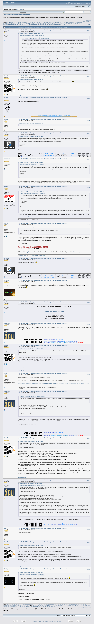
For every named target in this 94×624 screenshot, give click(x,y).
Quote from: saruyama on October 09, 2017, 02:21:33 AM (33, 37)
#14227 (88, 187)
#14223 (88, 98)
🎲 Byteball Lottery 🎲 (23, 255)
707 (25, 23)
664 (14, 22)
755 (45, 24)
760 (56, 24)
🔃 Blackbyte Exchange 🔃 (38, 255)
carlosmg (6, 30)
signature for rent (54, 220)
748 (31, 24)
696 (81, 22)
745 (25, 24)
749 (33, 24)
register (21, 9)
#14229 (88, 259)
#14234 (88, 374)
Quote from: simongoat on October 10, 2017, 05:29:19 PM (30, 441)
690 (69, 22)
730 (73, 23)
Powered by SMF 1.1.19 (38, 621)
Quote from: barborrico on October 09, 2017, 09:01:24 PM (30, 572)
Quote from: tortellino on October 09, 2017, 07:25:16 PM (30, 136)
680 (48, 22)
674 (35, 22)
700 (10, 23)
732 (77, 23)
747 (29, 24)
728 (69, 23)
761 (58, 24)
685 (58, 22)
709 (29, 23)
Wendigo (6, 568)
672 (31, 22)
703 (16, 23)
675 (37, 22)
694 (77, 22)
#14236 (88, 438)
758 (52, 24)
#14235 (88, 392)
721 (54, 23)
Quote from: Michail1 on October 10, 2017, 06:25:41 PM (30, 483)
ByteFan (6, 302)
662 (10, 22)
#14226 (88, 159)
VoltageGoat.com (22, 95)
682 (52, 22)
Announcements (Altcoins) (33, 17)
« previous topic (81, 607)
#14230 (88, 280)
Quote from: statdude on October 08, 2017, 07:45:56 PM (33, 575)
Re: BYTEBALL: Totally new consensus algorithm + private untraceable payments (44, 30)
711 (33, 23)
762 (60, 24)
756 (47, 24)
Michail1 (6, 76)
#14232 (88, 324)
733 (79, 23)
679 (46, 22)
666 (19, 22)
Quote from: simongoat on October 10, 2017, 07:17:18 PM (30, 545)
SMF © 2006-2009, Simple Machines (53, 621)
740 (14, 24)
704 (18, 23)
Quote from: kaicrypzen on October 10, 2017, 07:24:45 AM (31, 190)
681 (50, 22)
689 (67, 22)
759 (54, 24)
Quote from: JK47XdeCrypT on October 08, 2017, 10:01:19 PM (35, 38)
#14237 (88, 480)
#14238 (88, 529)
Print (89, 24)
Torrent (23, 12)
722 (56, 23)
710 (31, 23)
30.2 (21, 12)
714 (40, 23)
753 (41, 24)
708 (27, 23)
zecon (5, 373)
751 (37, 24)
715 (42, 23)
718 (48, 23)
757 (50, 24)
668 (23, 22)
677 (42, 22)
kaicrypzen (7, 158)
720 (52, 23)
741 (16, 24)
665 (16, 22)
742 (18, 24)
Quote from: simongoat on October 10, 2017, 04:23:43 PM (30, 348)
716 (44, 23)
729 (71, 23)
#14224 (88, 120)
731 (75, 23)
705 (20, 23)
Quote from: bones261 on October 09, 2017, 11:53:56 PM (30, 79)
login (17, 9)
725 (63, 23)
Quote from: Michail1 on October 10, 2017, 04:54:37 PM (30, 394)
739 (12, 24)
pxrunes (6, 223)
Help (11, 14)
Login (19, 14)
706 (22, 23)
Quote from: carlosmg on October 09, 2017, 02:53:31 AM (32, 35)
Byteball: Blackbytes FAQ (26, 216)
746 (27, 24)
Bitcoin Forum (6, 17)
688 (65, 22)
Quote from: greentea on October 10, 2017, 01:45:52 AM (30, 123)
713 (38, 23)
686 (60, 22)
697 (4, 23)
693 (75, 22)
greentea (6, 97)
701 (12, 23)
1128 (63, 24)
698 (6, 23)
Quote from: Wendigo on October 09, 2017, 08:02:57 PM (32, 574)
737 (8, 24)
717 (46, 23)
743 (20, 24)
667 (21, 22)
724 (61, 23)
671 (29, 22)
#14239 (88, 542)
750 (35, 24)
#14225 (88, 133)
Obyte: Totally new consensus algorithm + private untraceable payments (61, 17)
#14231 (88, 302)
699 (8, 23)
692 (73, 22)
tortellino (6, 133)
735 (4, 24)
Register (23, 14)
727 (67, 23)
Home (7, 14)
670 (27, 22)
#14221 (88, 30)
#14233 (88, 346)
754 (43, 24)
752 (39, 24)
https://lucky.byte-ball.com (80, 252)
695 (79, 22)
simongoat (7, 323)
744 (22, 24)
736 (6, 24)
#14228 (88, 224)
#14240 (88, 569)
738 (10, 24)
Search (15, 14)
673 (33, 22)
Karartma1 (6, 280)
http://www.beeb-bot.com (54, 312)
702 (14, 23)
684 (56, 22)
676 (39, 22)
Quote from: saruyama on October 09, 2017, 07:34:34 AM (30, 33)
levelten (6, 119)
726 (65, 23)
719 (50, 23)
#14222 (88, 76)
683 (54, 22)
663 (12, 22)
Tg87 (5, 528)
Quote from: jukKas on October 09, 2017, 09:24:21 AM (30, 226)
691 (71, 22)
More (28, 14)
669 (25, 22)
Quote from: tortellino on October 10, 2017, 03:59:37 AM (30, 162)
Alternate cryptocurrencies (18, 17)
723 (58, 23)
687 (62, 22)
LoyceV (6, 186)
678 (44, 22)
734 (82, 23)
